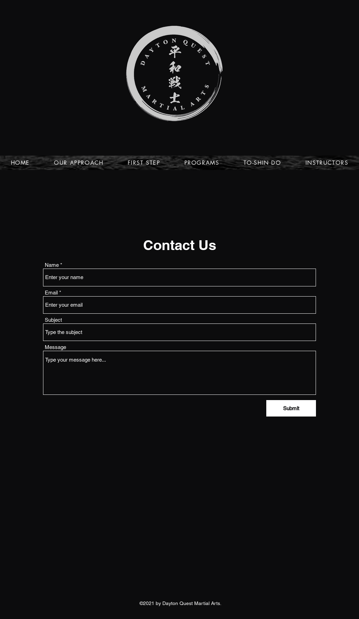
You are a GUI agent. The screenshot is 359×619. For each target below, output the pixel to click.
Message (55, 347)
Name (52, 265)
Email (51, 292)
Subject (53, 319)
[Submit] (291, 408)
